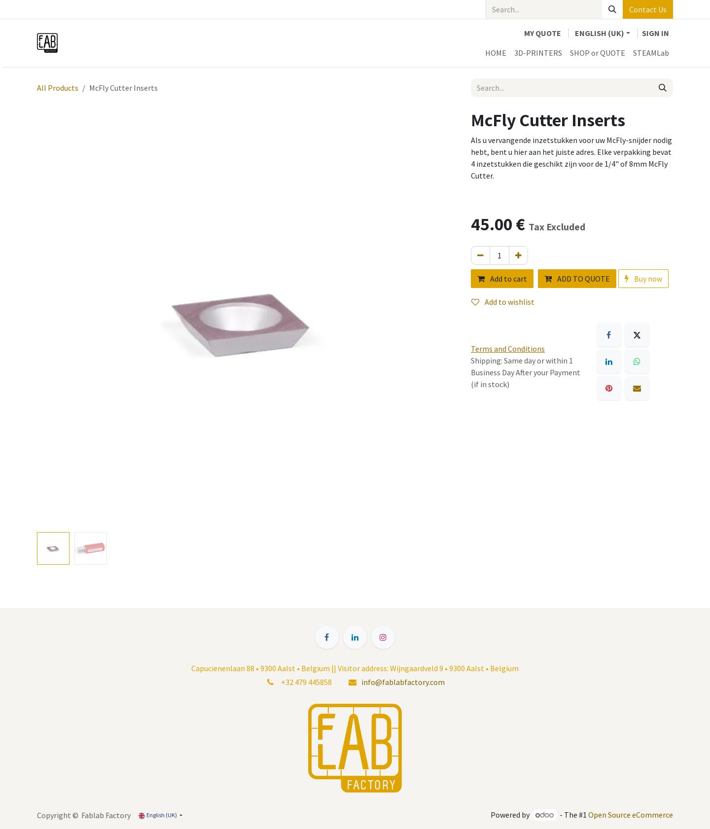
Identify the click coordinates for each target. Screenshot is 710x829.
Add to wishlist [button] (502, 302)
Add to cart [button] (502, 279)
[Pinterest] (609, 388)
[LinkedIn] (609, 361)
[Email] (637, 388)
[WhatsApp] (637, 361)
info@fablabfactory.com (403, 682)
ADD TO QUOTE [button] (577, 279)
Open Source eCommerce (630, 815)
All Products (57, 88)
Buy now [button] (643, 279)
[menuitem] (495, 53)
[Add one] (518, 255)
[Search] (612, 9)
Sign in (655, 33)
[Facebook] (609, 335)
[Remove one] (480, 255)
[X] (637, 335)
